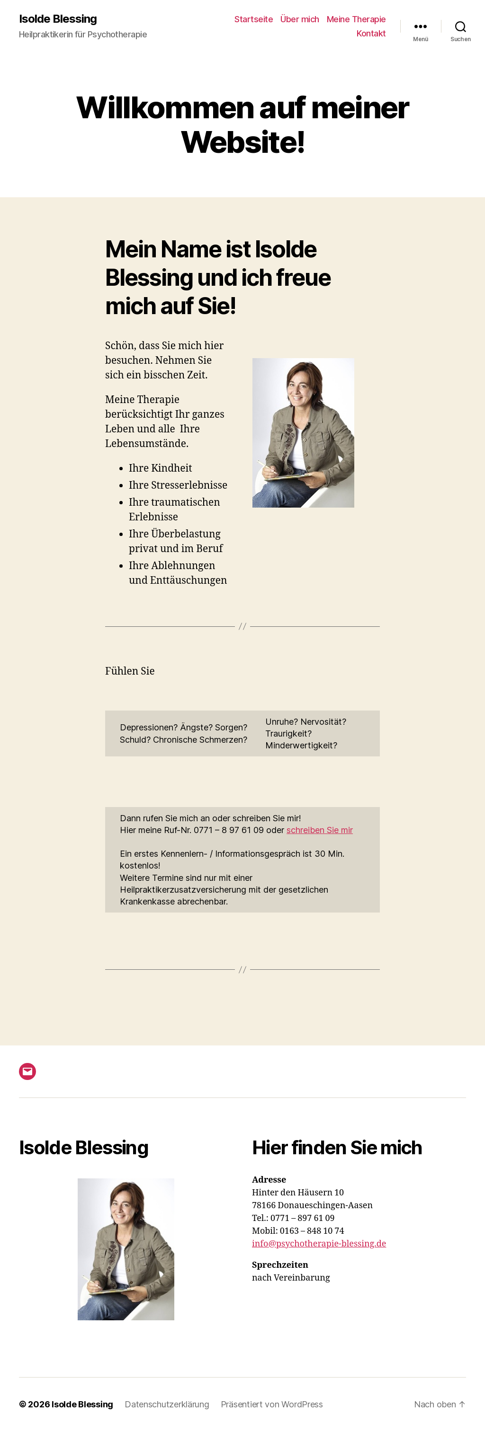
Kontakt (371, 33)
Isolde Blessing (58, 19)
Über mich (299, 19)
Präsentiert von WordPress (272, 1404)
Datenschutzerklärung (167, 1404)
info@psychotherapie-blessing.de (319, 1243)
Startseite (253, 19)
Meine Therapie (356, 19)
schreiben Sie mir (320, 830)
